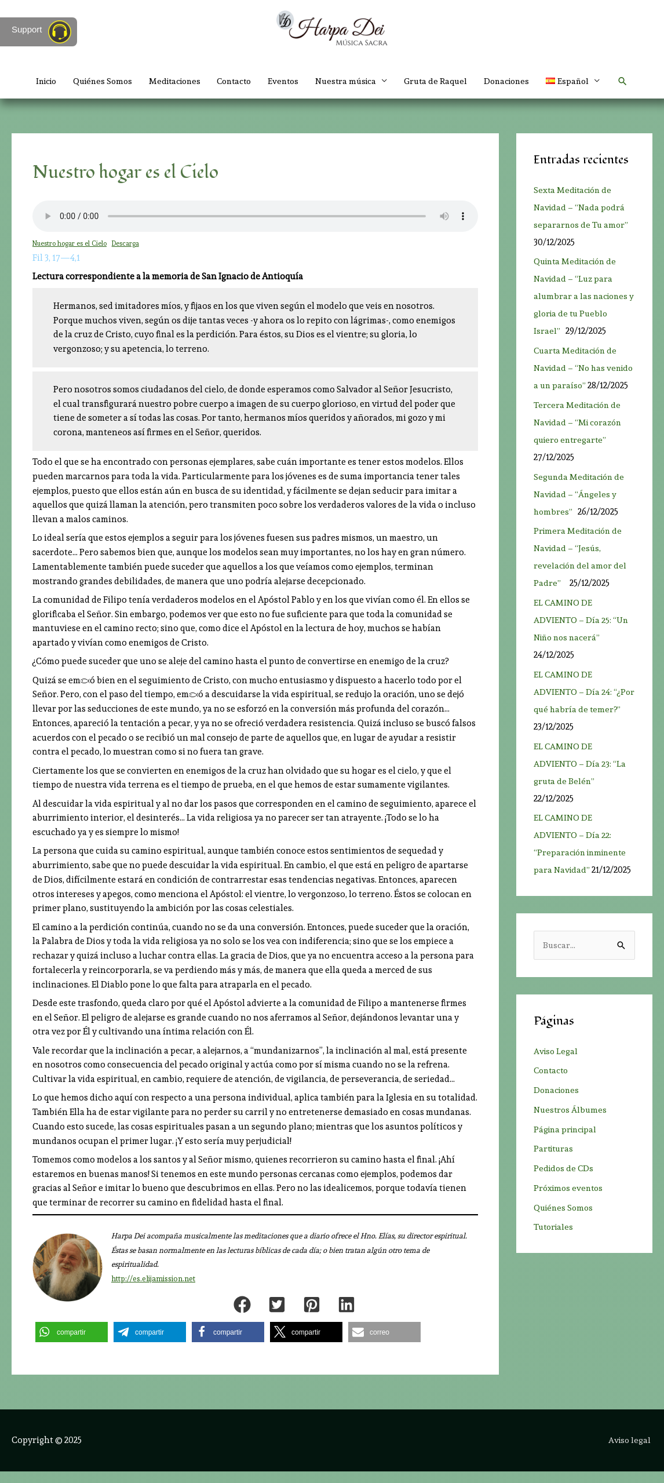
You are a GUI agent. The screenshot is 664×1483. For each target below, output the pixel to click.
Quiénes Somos (106, 81)
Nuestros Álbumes (572, 1139)
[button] (332, 104)
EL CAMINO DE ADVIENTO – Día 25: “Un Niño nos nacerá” (582, 649)
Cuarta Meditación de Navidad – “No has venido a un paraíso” (578, 379)
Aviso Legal (556, 1080)
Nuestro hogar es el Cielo (70, 254)
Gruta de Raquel (458, 81)
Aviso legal (630, 1451)
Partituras (555, 1178)
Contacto (247, 81)
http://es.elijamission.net (153, 1290)
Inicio (46, 81)
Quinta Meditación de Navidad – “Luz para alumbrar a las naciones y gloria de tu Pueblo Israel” (582, 308)
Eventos (299, 81)
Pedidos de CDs (565, 1198)
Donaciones (532, 81)
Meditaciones (183, 81)
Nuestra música (365, 81)
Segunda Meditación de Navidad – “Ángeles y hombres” (581, 522)
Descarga (127, 254)
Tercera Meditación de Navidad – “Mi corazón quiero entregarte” (580, 450)
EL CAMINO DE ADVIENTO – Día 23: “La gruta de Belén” (580, 792)
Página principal (567, 1158)
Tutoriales (555, 1256)
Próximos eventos (570, 1217)
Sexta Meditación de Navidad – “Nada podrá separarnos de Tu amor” (582, 218)
